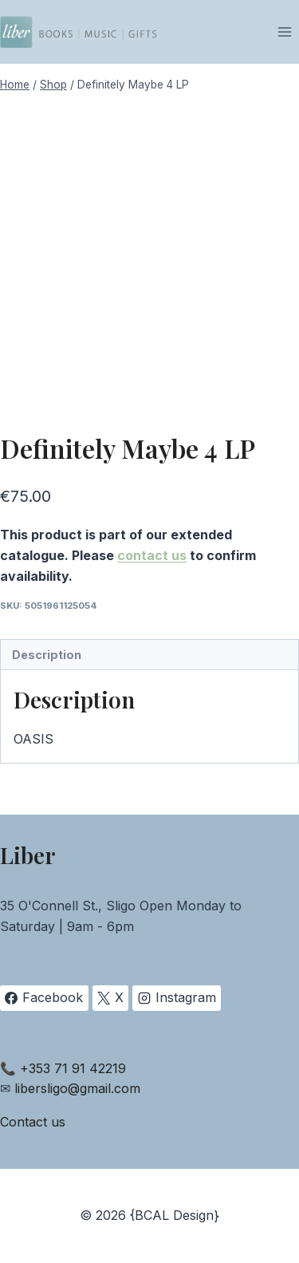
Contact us (32, 1122)
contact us (152, 555)
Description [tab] (46, 654)
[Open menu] (284, 31)
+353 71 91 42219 (73, 1068)
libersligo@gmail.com (77, 1088)
